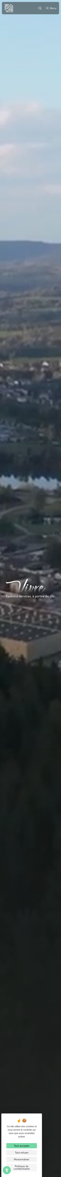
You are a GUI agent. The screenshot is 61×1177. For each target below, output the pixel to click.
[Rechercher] (39, 7)
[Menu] (51, 7)
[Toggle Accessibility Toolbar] (6, 1170)
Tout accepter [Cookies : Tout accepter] (21, 1145)
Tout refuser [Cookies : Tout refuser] (21, 1152)
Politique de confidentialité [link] (22, 1167)
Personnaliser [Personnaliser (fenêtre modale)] (21, 1159)
